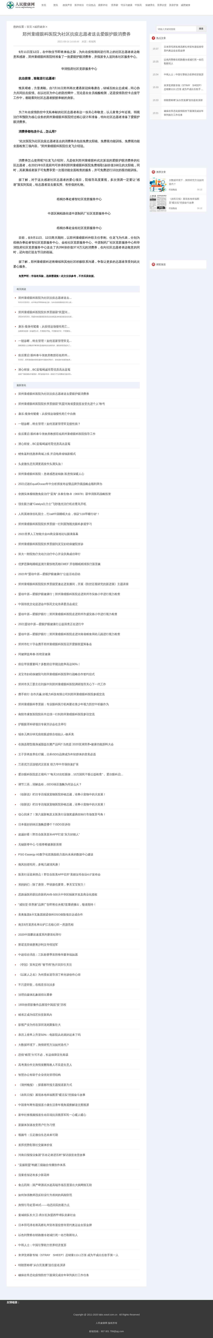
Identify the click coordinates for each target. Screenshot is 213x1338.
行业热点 (91, 5)
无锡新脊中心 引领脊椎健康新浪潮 (40, 844)
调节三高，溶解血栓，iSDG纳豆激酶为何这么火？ (50, 784)
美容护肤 (173, 5)
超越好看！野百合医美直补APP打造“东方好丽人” (49, 834)
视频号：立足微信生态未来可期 (38, 1135)
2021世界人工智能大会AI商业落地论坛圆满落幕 (48, 534)
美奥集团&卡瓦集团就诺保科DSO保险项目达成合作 (50, 914)
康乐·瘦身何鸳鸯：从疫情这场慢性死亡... (44, 326)
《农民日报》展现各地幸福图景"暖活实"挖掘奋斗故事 (51, 1094)
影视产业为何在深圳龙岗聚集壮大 (39, 1024)
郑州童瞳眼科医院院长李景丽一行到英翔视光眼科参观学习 (55, 524)
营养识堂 (162, 5)
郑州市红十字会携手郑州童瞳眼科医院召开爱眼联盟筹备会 (55, 644)
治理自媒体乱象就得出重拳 (35, 994)
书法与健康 (126, 5)
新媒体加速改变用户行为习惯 (36, 1125)
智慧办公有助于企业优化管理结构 (39, 1074)
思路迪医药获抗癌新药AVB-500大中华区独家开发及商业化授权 (57, 894)
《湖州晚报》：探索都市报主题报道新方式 (45, 1084)
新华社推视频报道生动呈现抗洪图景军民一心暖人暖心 (52, 1115)
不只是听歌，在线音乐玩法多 (36, 984)
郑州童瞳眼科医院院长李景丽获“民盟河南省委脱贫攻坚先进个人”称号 (61, 403)
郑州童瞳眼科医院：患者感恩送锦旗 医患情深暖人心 (51, 474)
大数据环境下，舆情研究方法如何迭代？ (43, 1044)
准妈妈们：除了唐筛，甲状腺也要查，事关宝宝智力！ (52, 884)
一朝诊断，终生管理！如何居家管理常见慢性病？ (49, 423)
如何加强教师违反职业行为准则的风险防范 (45, 1195)
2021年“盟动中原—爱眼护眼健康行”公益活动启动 (49, 574)
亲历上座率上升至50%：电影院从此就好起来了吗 (49, 1034)
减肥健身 (185, 5)
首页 (43, 5)
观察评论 (102, 5)
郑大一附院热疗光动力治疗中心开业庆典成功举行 (49, 554)
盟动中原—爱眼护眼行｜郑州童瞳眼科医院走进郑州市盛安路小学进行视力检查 (67, 614)
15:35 (155, 61)
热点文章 (161, 38)
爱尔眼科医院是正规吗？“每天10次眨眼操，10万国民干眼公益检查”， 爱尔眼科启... (70, 774)
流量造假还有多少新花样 (33, 1175)
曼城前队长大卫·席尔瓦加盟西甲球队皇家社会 (47, 1215)
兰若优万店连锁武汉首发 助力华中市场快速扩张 (48, 764)
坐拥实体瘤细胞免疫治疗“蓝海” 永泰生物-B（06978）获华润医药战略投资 (64, 494)
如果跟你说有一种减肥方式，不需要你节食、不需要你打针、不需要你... (44, 331)
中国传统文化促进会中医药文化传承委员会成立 (48, 604)
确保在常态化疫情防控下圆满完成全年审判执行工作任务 (53, 1275)
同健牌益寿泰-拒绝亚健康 (34, 654)
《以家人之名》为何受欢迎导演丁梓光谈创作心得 (49, 974)
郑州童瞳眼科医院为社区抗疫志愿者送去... (45, 297)
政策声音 (67, 5)
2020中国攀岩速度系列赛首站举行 (39, 934)
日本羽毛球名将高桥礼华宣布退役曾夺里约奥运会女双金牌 (55, 1225)
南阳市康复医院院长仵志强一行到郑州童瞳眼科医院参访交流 (56, 714)
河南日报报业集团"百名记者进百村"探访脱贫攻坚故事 (51, 1155)
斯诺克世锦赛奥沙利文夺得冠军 (38, 944)
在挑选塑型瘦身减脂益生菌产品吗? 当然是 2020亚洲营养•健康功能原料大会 (66, 744)
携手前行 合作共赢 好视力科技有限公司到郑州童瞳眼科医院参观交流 (61, 694)
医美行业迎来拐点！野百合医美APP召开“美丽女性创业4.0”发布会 (59, 874)
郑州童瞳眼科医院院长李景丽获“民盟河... (44, 312)
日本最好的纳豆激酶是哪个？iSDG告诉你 (44, 824)
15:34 (155, 74)
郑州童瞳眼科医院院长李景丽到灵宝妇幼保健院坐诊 (50, 544)
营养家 (114, 5)
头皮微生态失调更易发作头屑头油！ (41, 464)
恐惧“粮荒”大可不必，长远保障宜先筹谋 (43, 1054)
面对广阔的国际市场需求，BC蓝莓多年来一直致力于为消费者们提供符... (45, 374)
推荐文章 (161, 172)
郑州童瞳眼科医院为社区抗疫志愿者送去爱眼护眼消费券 (53, 393)
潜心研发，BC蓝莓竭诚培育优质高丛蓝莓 (44, 369)
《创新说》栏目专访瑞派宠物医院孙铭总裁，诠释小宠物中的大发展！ (62, 794)
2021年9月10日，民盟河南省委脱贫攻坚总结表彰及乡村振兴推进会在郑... (45, 317)
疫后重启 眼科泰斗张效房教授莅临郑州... (44, 355)
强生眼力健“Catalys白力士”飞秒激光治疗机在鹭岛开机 (52, 504)
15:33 (155, 87)
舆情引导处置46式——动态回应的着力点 (44, 1205)
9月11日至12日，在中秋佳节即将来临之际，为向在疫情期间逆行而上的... (45, 302)
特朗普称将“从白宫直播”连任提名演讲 (41, 1265)
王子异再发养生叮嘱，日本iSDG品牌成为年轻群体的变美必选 (57, 754)
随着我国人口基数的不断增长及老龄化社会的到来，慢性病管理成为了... (44, 345)
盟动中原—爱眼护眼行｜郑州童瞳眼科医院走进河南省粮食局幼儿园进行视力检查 (69, 634)
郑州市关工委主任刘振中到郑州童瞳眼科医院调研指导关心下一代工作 (62, 684)
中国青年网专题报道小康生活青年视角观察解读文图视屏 (53, 1104)
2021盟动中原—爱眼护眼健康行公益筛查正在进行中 (51, 624)
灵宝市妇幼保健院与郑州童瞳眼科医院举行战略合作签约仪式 (56, 674)
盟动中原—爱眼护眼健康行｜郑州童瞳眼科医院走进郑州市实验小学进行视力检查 (69, 594)
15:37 (155, 48)
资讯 (55, 5)
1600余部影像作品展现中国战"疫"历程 (42, 1004)
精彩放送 (161, 264)
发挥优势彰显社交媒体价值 (35, 1145)
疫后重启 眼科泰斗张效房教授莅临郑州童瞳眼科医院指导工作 (57, 433)
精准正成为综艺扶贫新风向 (35, 1014)
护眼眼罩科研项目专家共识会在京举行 (42, 724)
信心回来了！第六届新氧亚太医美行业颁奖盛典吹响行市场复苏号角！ (62, 814)
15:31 (155, 113)
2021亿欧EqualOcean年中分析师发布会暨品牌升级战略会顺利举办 (60, 484)
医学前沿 (79, 5)
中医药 (138, 5)
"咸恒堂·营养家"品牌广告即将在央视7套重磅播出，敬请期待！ (57, 904)
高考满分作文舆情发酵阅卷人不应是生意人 (45, 1064)
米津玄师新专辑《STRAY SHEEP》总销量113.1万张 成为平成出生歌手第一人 (68, 1255)
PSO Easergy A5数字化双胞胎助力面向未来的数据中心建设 (55, 854)
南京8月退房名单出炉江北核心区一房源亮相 (46, 924)
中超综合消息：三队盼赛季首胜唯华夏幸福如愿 (48, 954)
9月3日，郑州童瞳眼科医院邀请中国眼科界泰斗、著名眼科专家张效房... (44, 360)
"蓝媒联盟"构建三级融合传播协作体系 (42, 1165)
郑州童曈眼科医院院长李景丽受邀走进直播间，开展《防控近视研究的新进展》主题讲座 (73, 584)
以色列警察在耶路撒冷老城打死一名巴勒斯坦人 (48, 1235)
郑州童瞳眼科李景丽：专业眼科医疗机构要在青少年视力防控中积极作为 (63, 704)
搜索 (201, 28)
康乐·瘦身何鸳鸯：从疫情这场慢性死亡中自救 (47, 413)
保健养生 (150, 5)
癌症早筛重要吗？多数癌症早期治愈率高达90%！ (49, 664)
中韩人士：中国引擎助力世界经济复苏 (42, 1245)
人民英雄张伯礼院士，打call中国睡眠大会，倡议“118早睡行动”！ (59, 514)
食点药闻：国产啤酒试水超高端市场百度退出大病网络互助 (55, 1185)
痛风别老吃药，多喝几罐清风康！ (39, 864)
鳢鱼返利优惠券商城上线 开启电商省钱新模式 (47, 454)
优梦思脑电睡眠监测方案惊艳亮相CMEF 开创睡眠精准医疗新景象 (59, 564)
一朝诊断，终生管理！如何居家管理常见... (45, 341)
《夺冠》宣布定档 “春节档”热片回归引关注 (45, 964)
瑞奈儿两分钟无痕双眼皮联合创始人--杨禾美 (46, 734)
